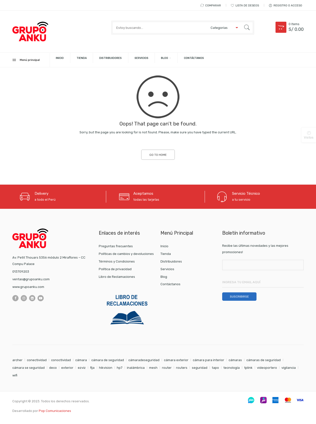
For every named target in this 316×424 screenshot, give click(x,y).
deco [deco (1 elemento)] (53, 368)
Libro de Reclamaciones (117, 277)
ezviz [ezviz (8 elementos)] (82, 368)
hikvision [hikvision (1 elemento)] (105, 368)
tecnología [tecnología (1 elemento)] (231, 368)
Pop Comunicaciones (55, 411)
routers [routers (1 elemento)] (181, 368)
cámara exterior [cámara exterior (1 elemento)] (176, 360)
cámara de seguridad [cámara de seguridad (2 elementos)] (107, 360)
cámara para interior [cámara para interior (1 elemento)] (208, 360)
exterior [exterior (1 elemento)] (67, 368)
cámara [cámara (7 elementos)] (81, 360)
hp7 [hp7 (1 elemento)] (119, 368)
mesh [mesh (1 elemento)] (153, 368)
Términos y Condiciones (117, 262)
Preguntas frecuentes (116, 246)
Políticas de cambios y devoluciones (126, 254)
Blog (215, 60)
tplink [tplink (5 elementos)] (248, 368)
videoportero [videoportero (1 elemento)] (267, 368)
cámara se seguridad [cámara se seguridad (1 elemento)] (28, 368)
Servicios (183, 60)
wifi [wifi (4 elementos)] (14, 375)
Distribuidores (141, 60)
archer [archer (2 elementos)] (17, 360)
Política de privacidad (115, 269)
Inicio (72, 60)
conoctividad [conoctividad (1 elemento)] (61, 360)
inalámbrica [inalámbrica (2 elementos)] (136, 368)
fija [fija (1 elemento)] (92, 368)
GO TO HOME (158, 155)
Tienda (101, 60)
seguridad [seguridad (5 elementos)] (199, 368)
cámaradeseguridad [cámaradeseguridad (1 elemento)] (143, 360)
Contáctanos (255, 60)
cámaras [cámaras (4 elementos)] (235, 360)
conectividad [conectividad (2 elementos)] (37, 360)
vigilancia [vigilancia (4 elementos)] (288, 368)
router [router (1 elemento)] (167, 368)
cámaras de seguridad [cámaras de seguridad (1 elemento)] (263, 360)
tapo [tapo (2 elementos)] (215, 368)
